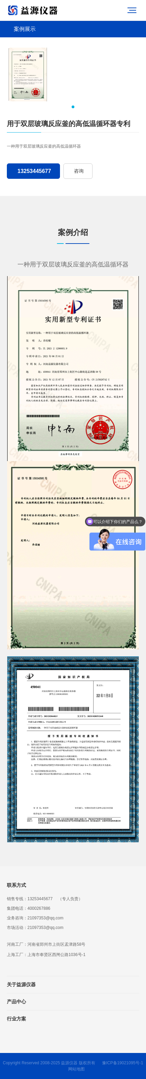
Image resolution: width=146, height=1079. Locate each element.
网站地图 (76, 1069)
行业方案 (16, 1018)
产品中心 (16, 1001)
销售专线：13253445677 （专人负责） (45, 898)
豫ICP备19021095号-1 (122, 1063)
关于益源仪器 (21, 984)
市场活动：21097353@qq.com (35, 927)
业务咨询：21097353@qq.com (35, 918)
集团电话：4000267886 (28, 908)
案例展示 (25, 29)
